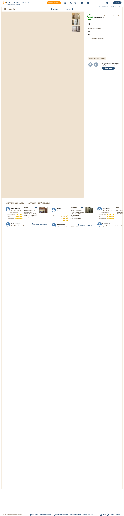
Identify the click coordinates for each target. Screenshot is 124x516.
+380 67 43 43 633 (88, 514)
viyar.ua (112, 514)
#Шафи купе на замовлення (97, 58)
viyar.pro (118, 514)
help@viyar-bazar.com (75, 514)
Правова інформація (45, 514)
